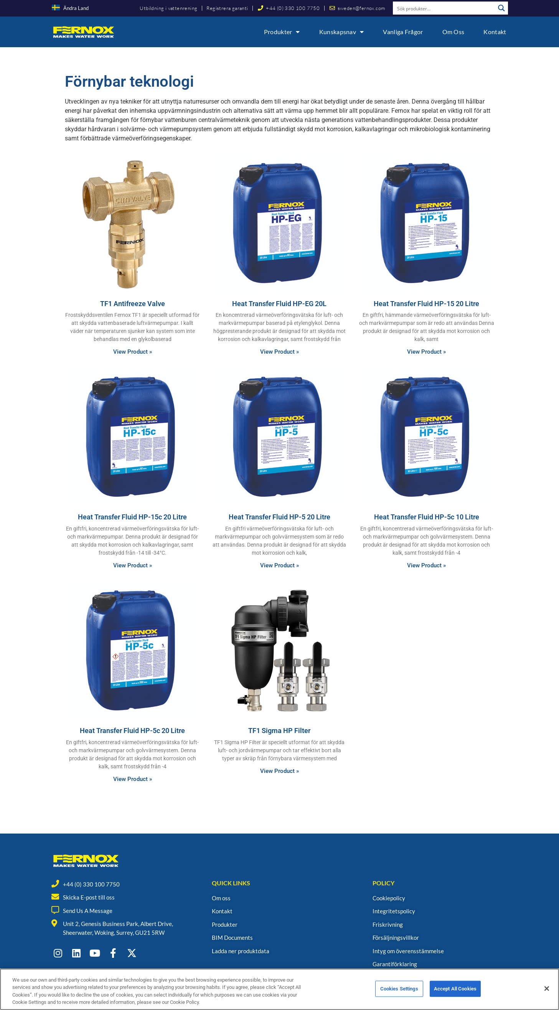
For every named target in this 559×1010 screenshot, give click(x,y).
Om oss (453, 31)
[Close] (546, 992)
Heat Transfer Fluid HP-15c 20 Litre (132, 517)
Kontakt (494, 31)
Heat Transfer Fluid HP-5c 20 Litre (132, 731)
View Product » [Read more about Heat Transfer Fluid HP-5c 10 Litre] (426, 565)
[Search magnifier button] (501, 8)
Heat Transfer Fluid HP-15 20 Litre (426, 304)
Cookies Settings (399, 992)
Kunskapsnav (341, 32)
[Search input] (444, 8)
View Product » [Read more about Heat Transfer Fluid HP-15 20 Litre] (426, 351)
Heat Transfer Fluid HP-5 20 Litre (279, 517)
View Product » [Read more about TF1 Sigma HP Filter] (279, 771)
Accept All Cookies (455, 992)
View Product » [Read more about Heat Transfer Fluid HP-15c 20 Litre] (132, 565)
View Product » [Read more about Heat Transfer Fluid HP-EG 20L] (279, 351)
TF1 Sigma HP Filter (279, 731)
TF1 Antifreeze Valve (132, 304)
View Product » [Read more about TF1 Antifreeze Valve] (132, 351)
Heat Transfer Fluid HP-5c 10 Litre (426, 517)
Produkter (282, 32)
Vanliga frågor (403, 31)
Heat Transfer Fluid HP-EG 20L (279, 304)
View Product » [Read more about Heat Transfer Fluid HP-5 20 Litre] (279, 565)
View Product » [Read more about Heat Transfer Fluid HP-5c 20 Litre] (132, 779)
